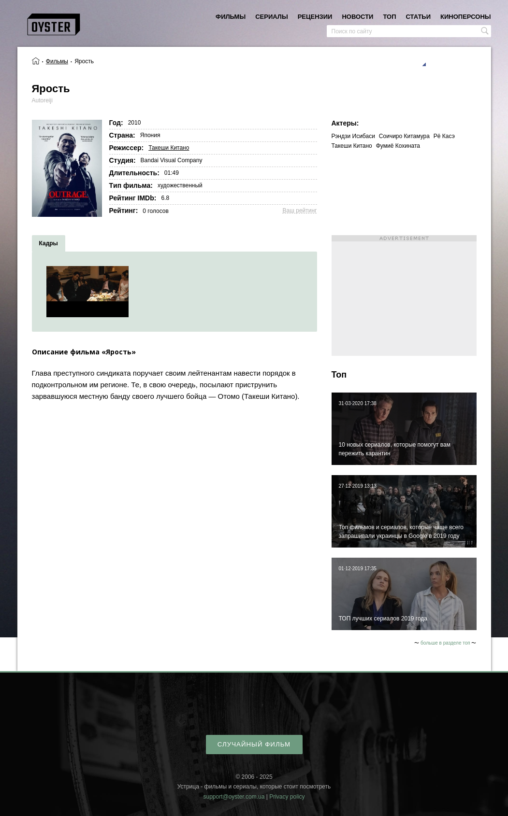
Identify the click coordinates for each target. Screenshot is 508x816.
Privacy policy (287, 796)
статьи (418, 16)
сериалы (271, 16)
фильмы (231, 16)
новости (357, 16)
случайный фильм (254, 744)
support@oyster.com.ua (233, 796)
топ (389, 16)
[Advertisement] (404, 295)
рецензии (315, 16)
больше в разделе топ (445, 643)
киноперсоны (465, 16)
